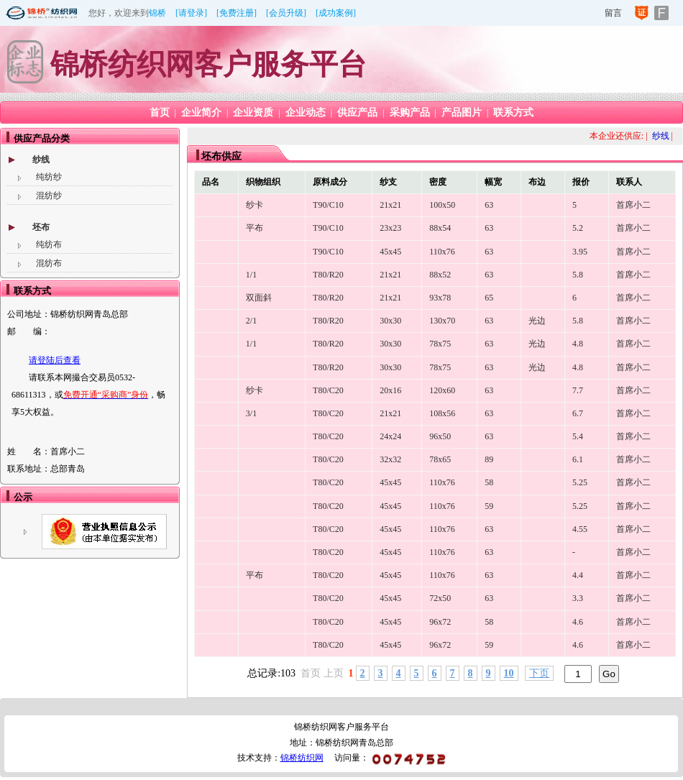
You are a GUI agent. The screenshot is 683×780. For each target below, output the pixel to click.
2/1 (251, 321)
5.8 (577, 275)
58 (489, 482)
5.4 (577, 436)
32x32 (390, 459)
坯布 (41, 227)
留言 (613, 13)
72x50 (440, 598)
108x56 (442, 413)
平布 (254, 228)
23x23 (390, 228)
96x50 (440, 436)
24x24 (390, 436)
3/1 (251, 413)
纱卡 (254, 205)
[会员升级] (286, 13)
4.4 (577, 575)
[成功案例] (336, 13)
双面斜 (259, 298)
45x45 (390, 252)
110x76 (442, 252)
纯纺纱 (49, 177)
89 (489, 459)
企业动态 (305, 112)
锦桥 (157, 13)
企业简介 (201, 112)
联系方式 (513, 112)
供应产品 (357, 112)
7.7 (577, 390)
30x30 (390, 321)
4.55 (579, 529)
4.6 (577, 622)
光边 (537, 321)
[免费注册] (236, 13)
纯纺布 (49, 244)
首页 (160, 112)
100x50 (442, 205)
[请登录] (191, 13)
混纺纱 (49, 196)
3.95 (579, 252)
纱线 (41, 160)
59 (489, 506)
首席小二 (633, 205)
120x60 (442, 390)
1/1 (251, 275)
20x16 (390, 390)
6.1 (577, 459)
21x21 (390, 205)
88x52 (440, 275)
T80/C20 (328, 390)
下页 (539, 673)
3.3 (577, 598)
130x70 (442, 321)
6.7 (577, 413)
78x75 (440, 344)
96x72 (440, 622)
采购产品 (410, 112)
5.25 (579, 482)
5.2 (577, 228)
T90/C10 (328, 205)
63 (489, 205)
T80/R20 (328, 275)
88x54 (440, 228)
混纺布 (49, 263)
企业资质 (253, 112)
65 (489, 298)
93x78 (440, 298)
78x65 (440, 459)
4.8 (577, 344)
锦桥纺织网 (302, 758)
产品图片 (461, 112)
